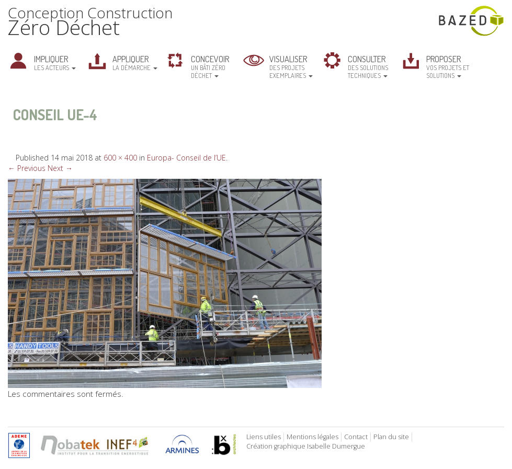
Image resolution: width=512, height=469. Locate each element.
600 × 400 (120, 158)
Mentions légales (312, 436)
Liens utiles (263, 436)
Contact (356, 436)
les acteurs (55, 62)
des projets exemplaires (291, 66)
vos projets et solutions (447, 66)
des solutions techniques (368, 66)
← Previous (26, 168)
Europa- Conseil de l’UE (186, 158)
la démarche (134, 62)
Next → (60, 168)
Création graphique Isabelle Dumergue (305, 446)
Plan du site (391, 436)
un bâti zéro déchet (210, 66)
